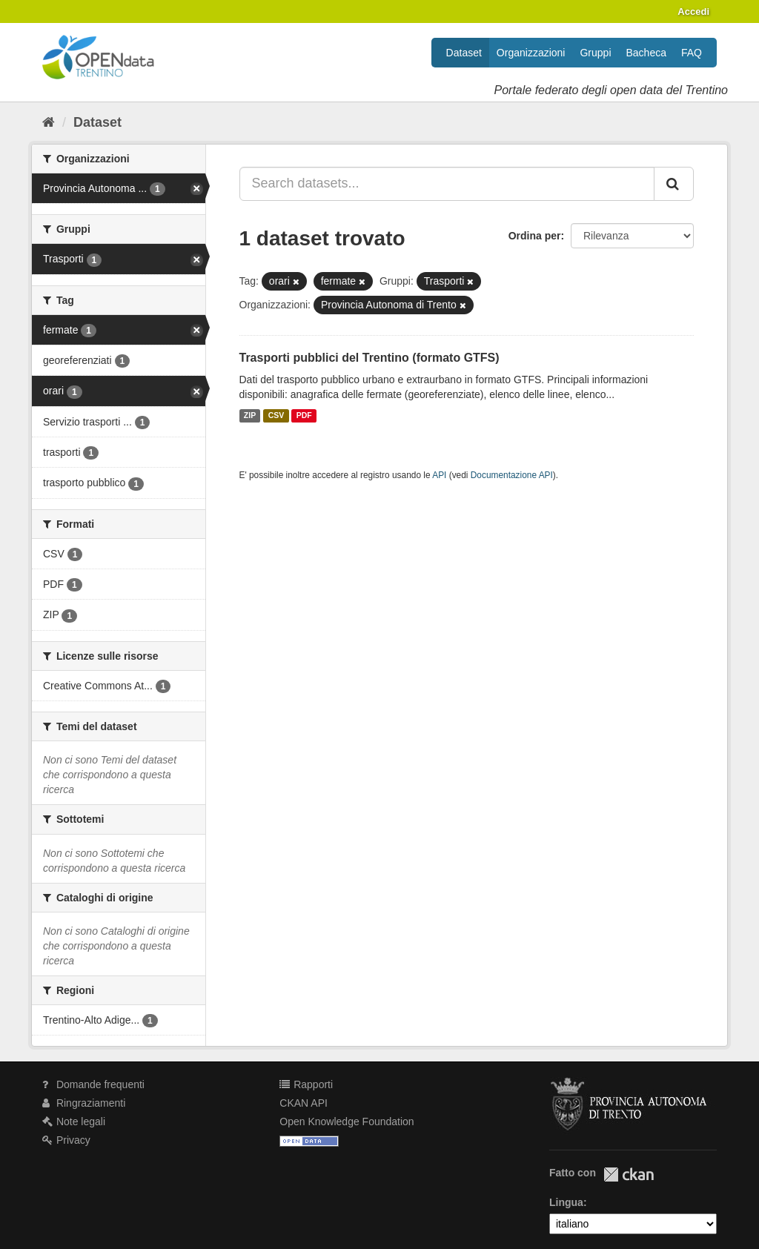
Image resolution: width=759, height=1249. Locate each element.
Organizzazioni (531, 53)
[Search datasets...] (447, 184)
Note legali (73, 1121)
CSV (276, 415)
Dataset (464, 53)
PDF (304, 415)
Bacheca (646, 53)
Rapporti (306, 1084)
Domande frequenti (93, 1084)
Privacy (66, 1140)
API (439, 475)
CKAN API (303, 1103)
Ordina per (534, 236)
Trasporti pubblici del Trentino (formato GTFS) (369, 357)
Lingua (566, 1202)
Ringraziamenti (83, 1103)
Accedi (693, 11)
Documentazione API (512, 475)
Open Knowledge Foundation (346, 1121)
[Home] (48, 122)
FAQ (691, 53)
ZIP (250, 415)
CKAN (628, 1174)
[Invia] (674, 184)
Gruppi (595, 53)
